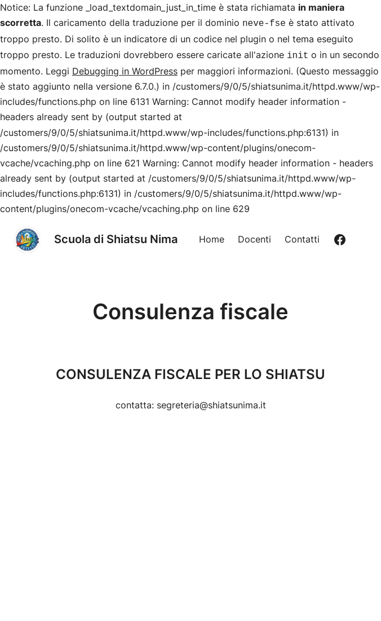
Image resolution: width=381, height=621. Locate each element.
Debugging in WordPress (125, 68)
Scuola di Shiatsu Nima (116, 237)
